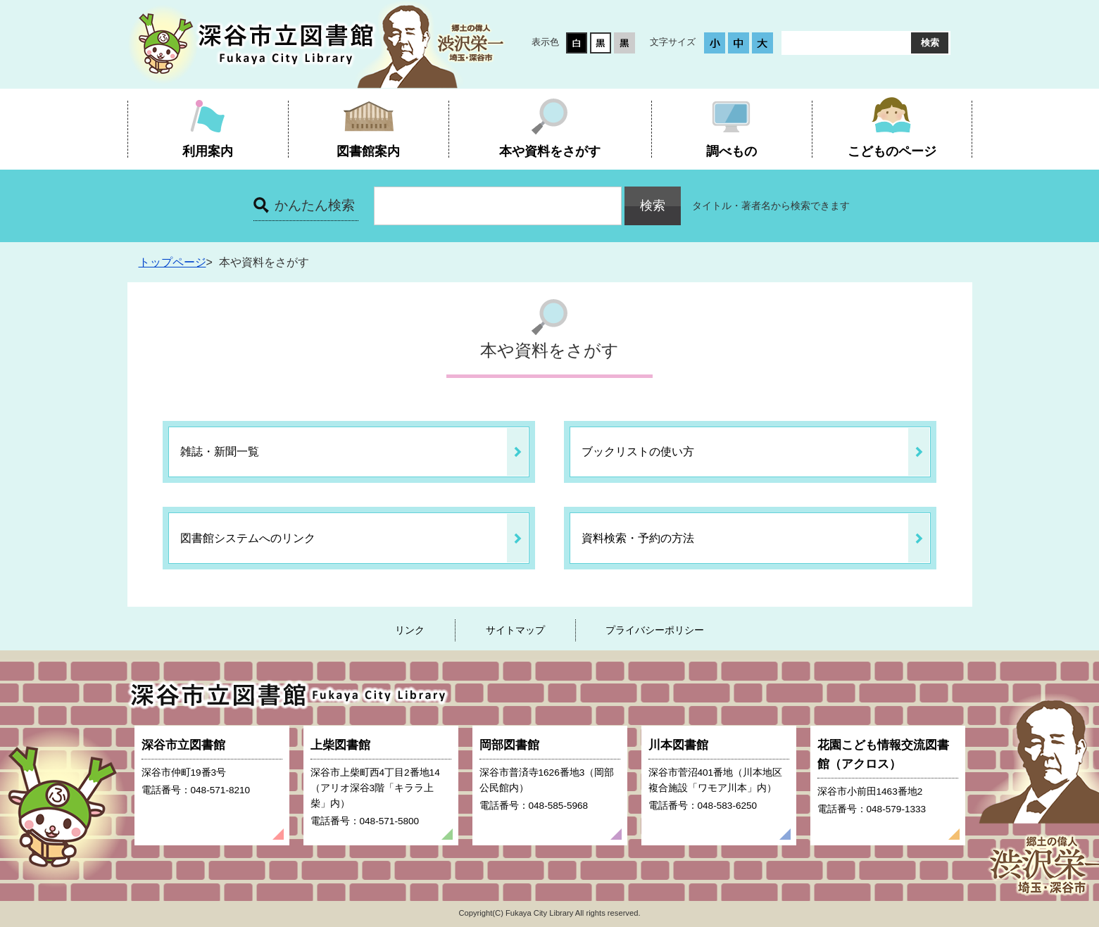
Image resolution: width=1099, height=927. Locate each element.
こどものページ (892, 151)
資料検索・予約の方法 (638, 538)
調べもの (731, 151)
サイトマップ (515, 630)
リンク (410, 630)
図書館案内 (368, 151)
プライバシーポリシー (654, 630)
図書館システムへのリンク (247, 538)
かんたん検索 (315, 205)
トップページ (172, 262)
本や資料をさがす (550, 151)
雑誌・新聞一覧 (219, 452)
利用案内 (207, 151)
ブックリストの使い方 (638, 452)
